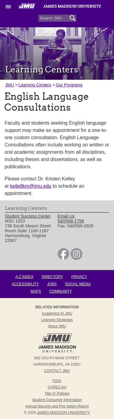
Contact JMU (57, 371)
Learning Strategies (57, 320)
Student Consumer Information (57, 400)
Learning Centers (35, 84)
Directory (52, 277)
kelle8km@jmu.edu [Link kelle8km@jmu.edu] (30, 186)
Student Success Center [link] (28, 216)
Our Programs (69, 84)
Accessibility (25, 284)
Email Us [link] (65, 216)
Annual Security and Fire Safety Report (56, 406)
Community (60, 291)
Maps (36, 291)
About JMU (57, 326)
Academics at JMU (57, 313)
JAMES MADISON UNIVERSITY (63, 413)
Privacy (79, 277)
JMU (9, 84)
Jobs (52, 284)
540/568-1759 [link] (70, 221)
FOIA (57, 381)
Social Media (78, 284)
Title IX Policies (57, 393)
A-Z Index (24, 277)
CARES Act (57, 387)
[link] (63, 258)
